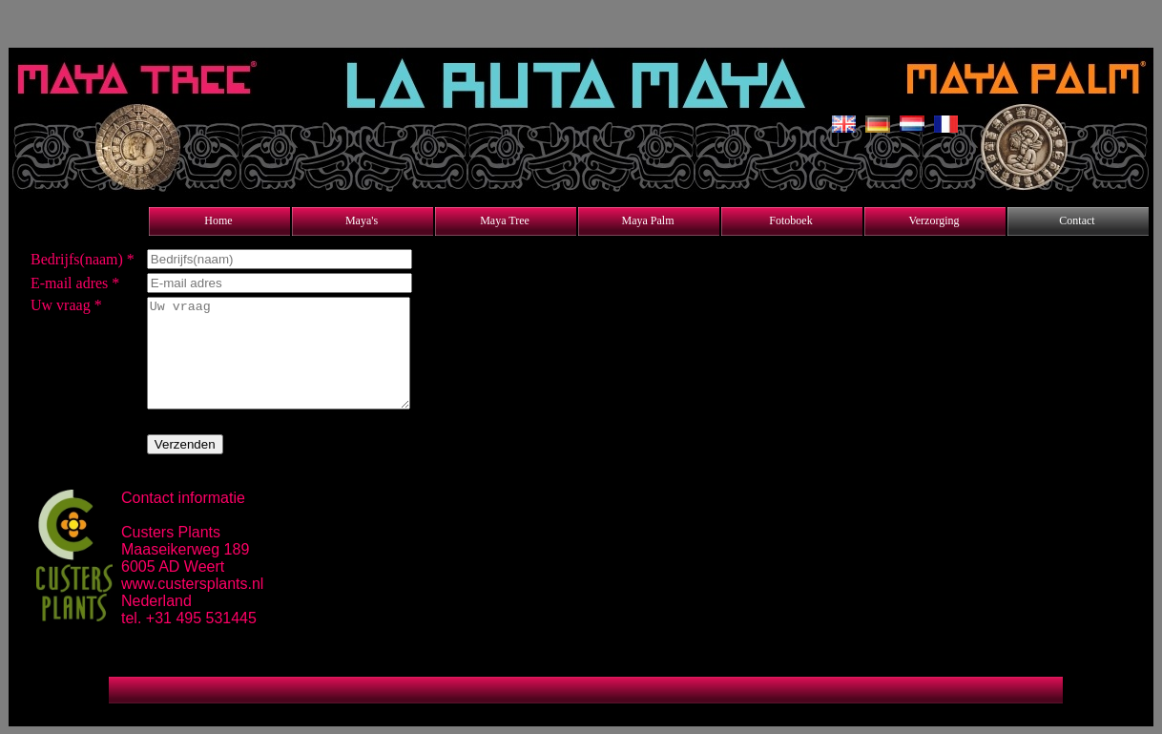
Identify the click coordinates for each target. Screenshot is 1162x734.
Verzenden (185, 444)
